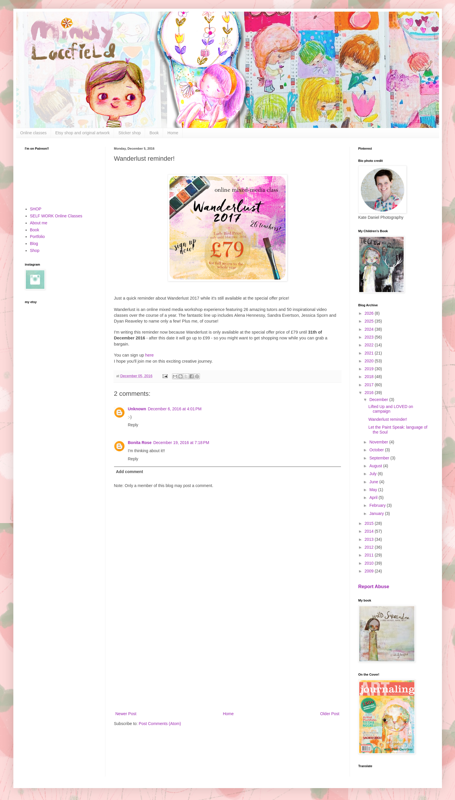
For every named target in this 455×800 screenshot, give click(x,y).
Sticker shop (129, 132)
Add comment (129, 471)
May (373, 489)
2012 (369, 547)
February (378, 505)
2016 (369, 392)
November (379, 442)
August (376, 465)
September (379, 458)
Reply (133, 425)
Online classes (33, 132)
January (377, 513)
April (374, 497)
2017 (369, 384)
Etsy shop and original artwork (82, 132)
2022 (369, 345)
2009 (369, 571)
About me (38, 223)
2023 (369, 337)
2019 (369, 368)
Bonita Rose (140, 442)
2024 (369, 329)
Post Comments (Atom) (160, 723)
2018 (369, 376)
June (374, 481)
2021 (369, 353)
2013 (369, 539)
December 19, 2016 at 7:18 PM (181, 442)
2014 (369, 531)
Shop (34, 250)
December (379, 399)
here (149, 355)
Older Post (329, 713)
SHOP (35, 209)
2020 (369, 361)
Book (154, 132)
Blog (34, 243)
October (377, 450)
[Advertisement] (227, 662)
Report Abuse (373, 586)
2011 (369, 555)
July (373, 473)
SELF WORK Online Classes (56, 216)
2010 (369, 563)
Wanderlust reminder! (387, 419)
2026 (369, 313)
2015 (369, 523)
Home (172, 132)
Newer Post (125, 713)
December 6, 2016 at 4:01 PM (175, 409)
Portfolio (37, 236)
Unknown (137, 409)
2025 (369, 321)
